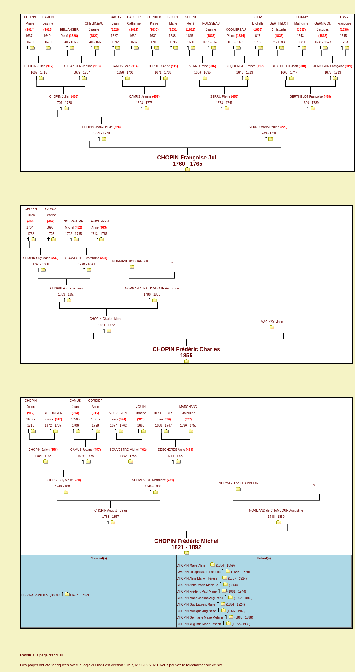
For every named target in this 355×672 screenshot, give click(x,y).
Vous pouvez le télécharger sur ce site (191, 665)
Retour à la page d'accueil (41, 655)
